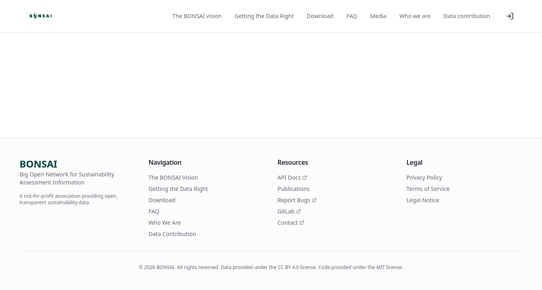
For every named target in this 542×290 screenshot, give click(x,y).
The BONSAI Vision (173, 177)
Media (378, 16)
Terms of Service (428, 189)
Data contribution (467, 16)
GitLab (289, 211)
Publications (294, 189)
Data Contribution (172, 234)
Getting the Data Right (264, 16)
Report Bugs (297, 200)
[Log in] (509, 16)
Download (320, 16)
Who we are (415, 16)
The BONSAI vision (197, 16)
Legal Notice (423, 200)
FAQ (352, 16)
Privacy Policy (424, 177)
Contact (291, 222)
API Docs (292, 177)
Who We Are (165, 222)
